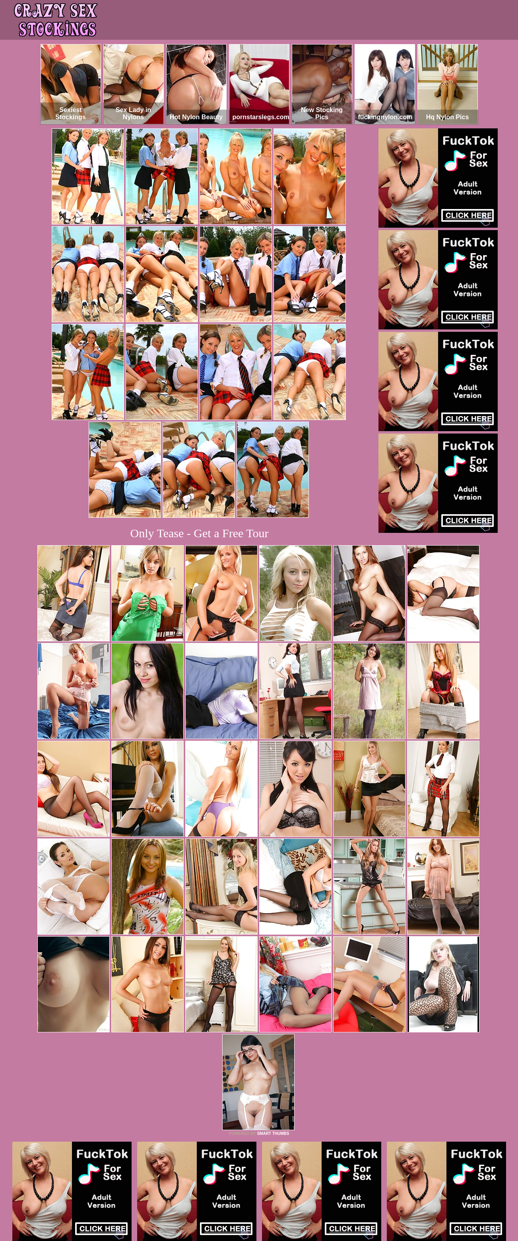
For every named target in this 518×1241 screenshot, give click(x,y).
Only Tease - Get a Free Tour (199, 533)
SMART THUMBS (273, 1133)
